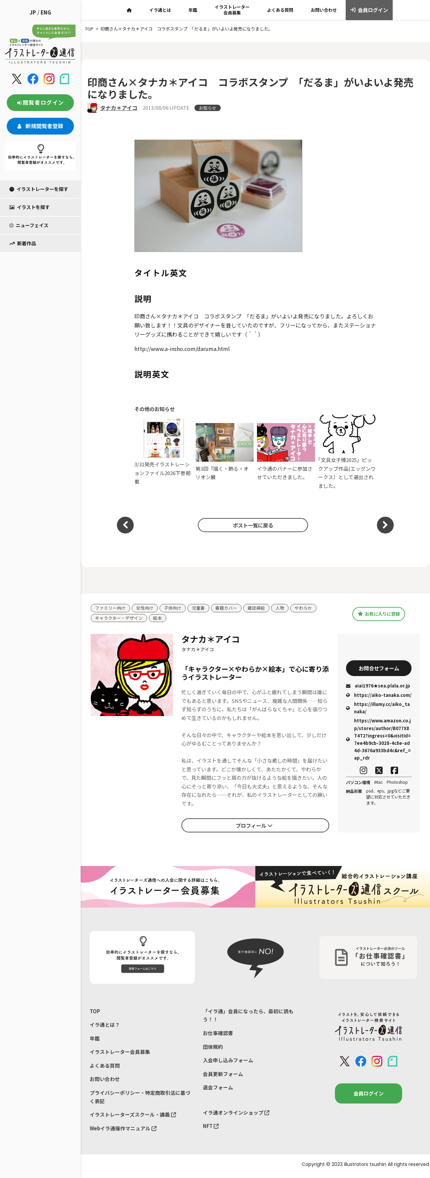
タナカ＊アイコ (118, 108)
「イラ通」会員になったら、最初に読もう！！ (248, 1016)
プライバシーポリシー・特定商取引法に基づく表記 (140, 1099)
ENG (46, 12)
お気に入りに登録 (378, 614)
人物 (279, 608)
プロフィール (253, 826)
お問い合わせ (324, 10)
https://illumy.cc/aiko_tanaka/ (378, 708)
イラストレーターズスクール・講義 (133, 1117)
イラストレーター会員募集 (232, 10)
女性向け (145, 608)
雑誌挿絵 (256, 608)
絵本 (157, 618)
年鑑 (192, 10)
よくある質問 (280, 10)
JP (33, 12)
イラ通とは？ (105, 1025)
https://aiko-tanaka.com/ (379, 696)
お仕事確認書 (218, 1033)
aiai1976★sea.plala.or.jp (378, 686)
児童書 (198, 608)
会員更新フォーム (223, 1075)
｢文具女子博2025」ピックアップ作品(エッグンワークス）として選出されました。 (347, 452)
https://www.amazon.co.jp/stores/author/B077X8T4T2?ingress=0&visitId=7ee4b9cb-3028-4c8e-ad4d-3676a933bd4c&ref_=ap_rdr (378, 739)
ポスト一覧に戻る (251, 525)
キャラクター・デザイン (119, 618)
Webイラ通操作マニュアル (123, 1131)
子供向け (172, 608)
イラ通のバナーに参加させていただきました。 (286, 451)
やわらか (303, 608)
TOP (95, 1011)
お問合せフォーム (378, 668)
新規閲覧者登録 (40, 126)
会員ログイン (369, 10)
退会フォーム (218, 1089)
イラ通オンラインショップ (236, 1115)
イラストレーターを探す (38, 189)
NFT (211, 1128)
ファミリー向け (110, 608)
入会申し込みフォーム (228, 1061)
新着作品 (22, 243)
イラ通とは (160, 10)
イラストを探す (29, 207)
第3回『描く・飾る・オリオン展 (225, 451)
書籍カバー (226, 608)
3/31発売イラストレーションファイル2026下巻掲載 (163, 452)
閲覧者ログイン (40, 102)
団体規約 (213, 1048)
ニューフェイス (28, 225)
